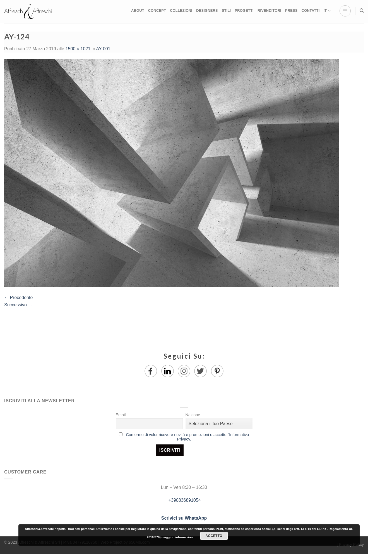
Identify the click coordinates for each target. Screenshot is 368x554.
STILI (226, 10)
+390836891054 (184, 500)
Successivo (18, 304)
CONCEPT (157, 10)
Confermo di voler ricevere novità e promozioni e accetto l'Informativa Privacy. (187, 436)
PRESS (291, 10)
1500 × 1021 (78, 48)
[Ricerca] (362, 10)
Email (121, 415)
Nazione (193, 415)
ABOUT (137, 10)
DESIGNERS (207, 10)
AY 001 (103, 48)
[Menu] (345, 10)
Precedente (18, 297)
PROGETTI (244, 10)
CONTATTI (311, 10)
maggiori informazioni (178, 537)
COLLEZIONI (181, 10)
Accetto (214, 536)
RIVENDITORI (269, 10)
